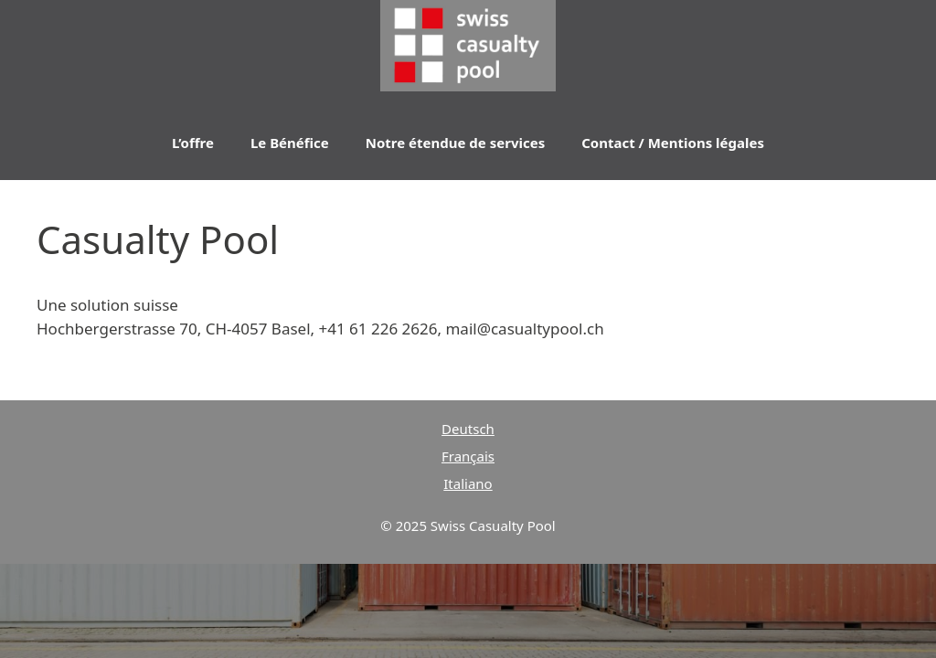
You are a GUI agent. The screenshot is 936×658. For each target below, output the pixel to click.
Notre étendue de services (455, 142)
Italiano (467, 483)
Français (468, 456)
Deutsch (468, 428)
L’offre (193, 142)
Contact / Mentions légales (672, 142)
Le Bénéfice (289, 142)
